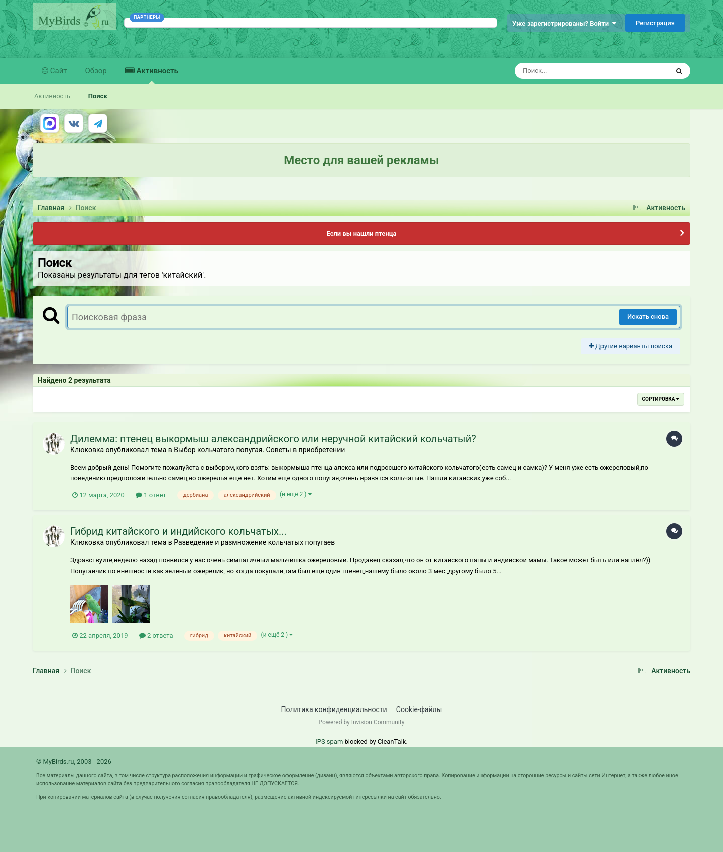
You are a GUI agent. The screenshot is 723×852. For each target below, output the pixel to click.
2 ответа (156, 635)
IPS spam (329, 741)
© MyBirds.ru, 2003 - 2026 (73, 761)
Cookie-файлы (419, 709)
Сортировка (660, 399)
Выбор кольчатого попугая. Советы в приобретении (259, 450)
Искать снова (648, 316)
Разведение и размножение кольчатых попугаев (254, 542)
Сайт (57, 70)
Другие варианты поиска (630, 346)
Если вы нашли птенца (361, 233)
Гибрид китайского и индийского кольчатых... (178, 531)
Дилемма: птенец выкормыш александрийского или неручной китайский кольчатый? (273, 439)
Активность (156, 75)
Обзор (96, 70)
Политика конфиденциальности (334, 709)
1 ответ (151, 495)
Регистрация (655, 23)
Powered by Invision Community (362, 722)
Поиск (97, 96)
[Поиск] (573, 71)
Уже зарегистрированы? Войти (564, 23)
